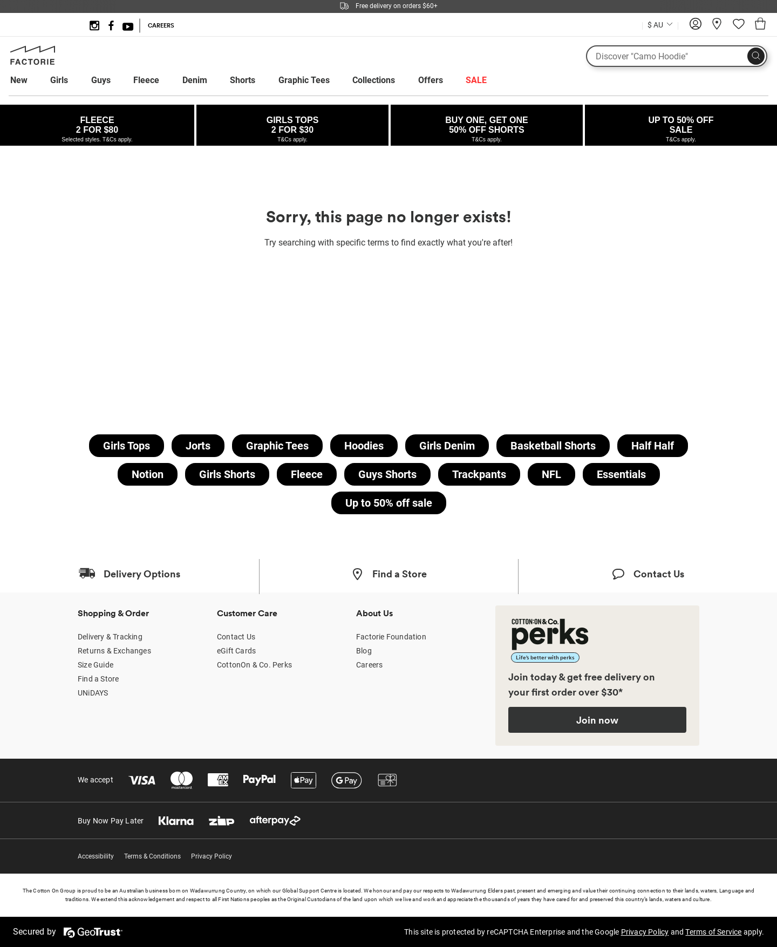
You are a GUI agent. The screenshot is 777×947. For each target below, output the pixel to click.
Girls (59, 80)
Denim (194, 80)
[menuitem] (29, 80)
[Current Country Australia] (660, 26)
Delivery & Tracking (110, 636)
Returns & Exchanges (114, 650)
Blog (364, 650)
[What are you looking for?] (676, 56)
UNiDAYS (93, 693)
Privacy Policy (211, 856)
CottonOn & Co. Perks (254, 664)
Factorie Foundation (391, 636)
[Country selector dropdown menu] (660, 24)
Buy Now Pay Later (111, 820)
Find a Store (98, 679)
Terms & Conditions (152, 856)
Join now (597, 719)
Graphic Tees (304, 80)
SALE (476, 80)
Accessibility (96, 856)
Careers (369, 664)
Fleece (146, 80)
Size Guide (95, 664)
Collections (373, 80)
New (19, 80)
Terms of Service (713, 932)
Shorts (242, 80)
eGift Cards (236, 650)
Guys (101, 80)
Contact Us (236, 636)
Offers (430, 80)
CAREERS (161, 25)
